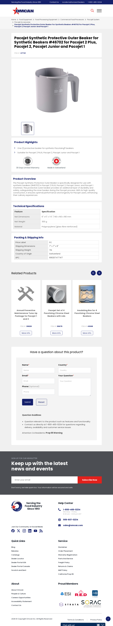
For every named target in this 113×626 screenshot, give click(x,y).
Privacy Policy (96, 620)
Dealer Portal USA (18, 562)
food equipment (25, 20)
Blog (13, 547)
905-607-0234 (70, 519)
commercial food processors (72, 20)
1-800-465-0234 (95, 2)
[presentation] (93, 273)
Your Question (66, 375)
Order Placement (65, 551)
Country (63, 365)
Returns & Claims (65, 566)
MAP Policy (62, 570)
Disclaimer (62, 547)
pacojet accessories (22, 22)
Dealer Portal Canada (20, 566)
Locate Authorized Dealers (73, 2)
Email (25, 375)
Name (25, 365)
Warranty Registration (67, 555)
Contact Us (54, 2)
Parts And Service (65, 558)
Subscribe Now (89, 480)
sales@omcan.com (73, 525)
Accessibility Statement (21, 601)
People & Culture (18, 593)
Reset (41, 402)
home (13, 20)
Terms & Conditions (75, 620)
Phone (30, 386)
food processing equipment (46, 20)
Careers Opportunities (20, 597)
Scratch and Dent (18, 570)
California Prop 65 (66, 574)
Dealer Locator (17, 558)
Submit (28, 402)
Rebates (14, 551)
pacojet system (93, 20)
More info (26, 333)
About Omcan (17, 590)
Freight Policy (64, 562)
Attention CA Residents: (42, 432)
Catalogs (15, 555)
